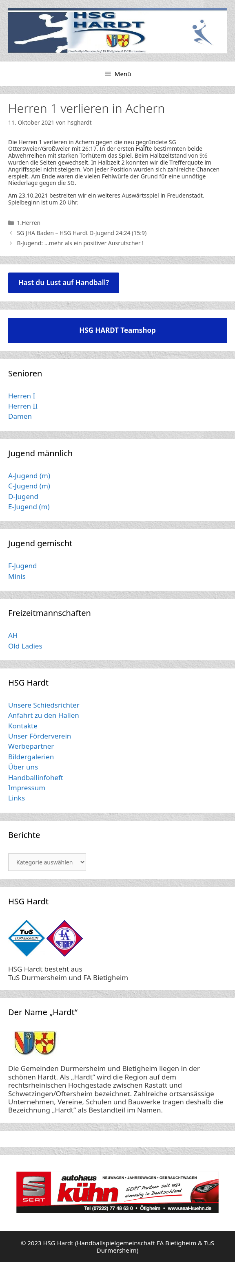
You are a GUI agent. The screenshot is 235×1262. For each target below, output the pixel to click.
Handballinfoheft (35, 777)
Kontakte (23, 725)
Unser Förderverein (39, 736)
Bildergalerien (31, 756)
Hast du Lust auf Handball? (63, 282)
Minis (17, 576)
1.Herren (28, 222)
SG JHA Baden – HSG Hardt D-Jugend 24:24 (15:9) (81, 233)
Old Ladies (25, 646)
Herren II (23, 406)
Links (16, 797)
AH (13, 635)
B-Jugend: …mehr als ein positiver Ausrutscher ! (80, 243)
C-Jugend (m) (29, 485)
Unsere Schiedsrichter (44, 705)
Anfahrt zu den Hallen (43, 715)
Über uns (23, 767)
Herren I (21, 395)
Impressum (26, 787)
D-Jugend (23, 496)
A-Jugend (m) (29, 475)
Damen (20, 416)
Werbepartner (31, 746)
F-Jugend (22, 565)
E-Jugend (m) (29, 506)
